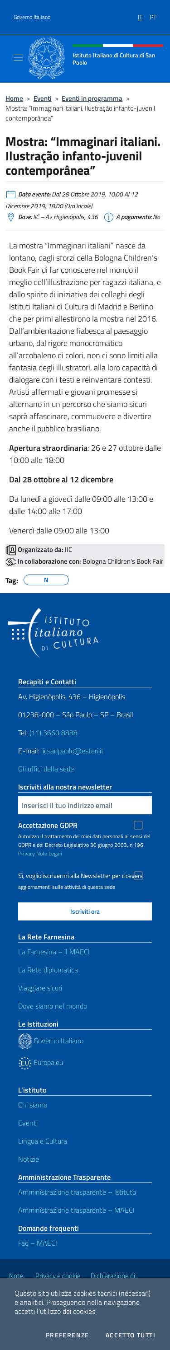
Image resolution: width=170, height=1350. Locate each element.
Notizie (28, 1159)
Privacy (26, 853)
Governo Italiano (32, 17)
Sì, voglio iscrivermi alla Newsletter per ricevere (80, 876)
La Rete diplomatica (48, 969)
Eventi (43, 98)
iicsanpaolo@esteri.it (72, 750)
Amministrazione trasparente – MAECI (76, 1210)
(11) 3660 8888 (53, 732)
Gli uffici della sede (46, 768)
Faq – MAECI (37, 1243)
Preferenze (67, 1335)
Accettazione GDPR (48, 825)
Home (14, 98)
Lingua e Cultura (42, 1140)
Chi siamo (32, 1104)
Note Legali (49, 853)
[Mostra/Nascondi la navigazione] (18, 57)
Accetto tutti (130, 1335)
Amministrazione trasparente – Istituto (77, 1192)
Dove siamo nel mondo (52, 1005)
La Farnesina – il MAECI (54, 951)
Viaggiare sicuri (40, 987)
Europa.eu (40, 1062)
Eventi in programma (92, 98)
